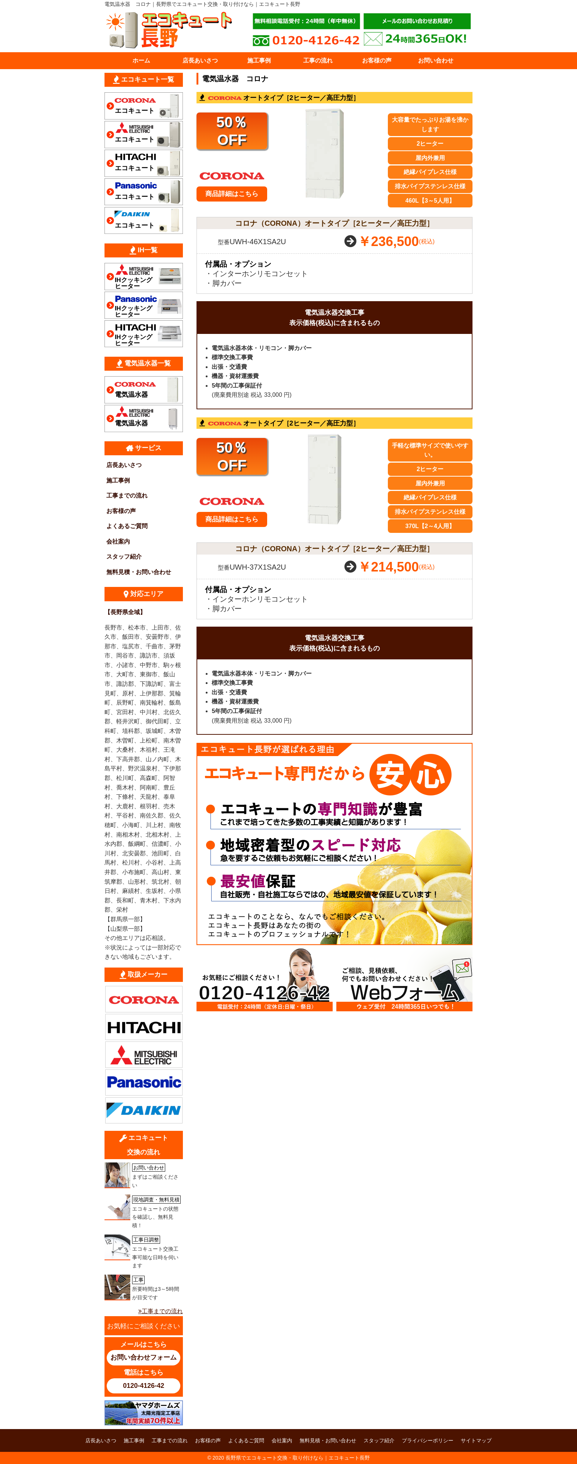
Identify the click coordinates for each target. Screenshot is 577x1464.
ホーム (141, 60)
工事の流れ (318, 60)
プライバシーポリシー (427, 1440)
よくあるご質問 (127, 526)
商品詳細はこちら (231, 193)
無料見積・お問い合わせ (138, 572)
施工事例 (259, 60)
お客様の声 (377, 60)
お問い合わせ (435, 60)
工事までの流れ (127, 495)
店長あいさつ (200, 60)
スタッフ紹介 (124, 556)
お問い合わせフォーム (143, 1357)
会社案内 (118, 541)
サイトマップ (476, 1440)
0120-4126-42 (143, 1385)
